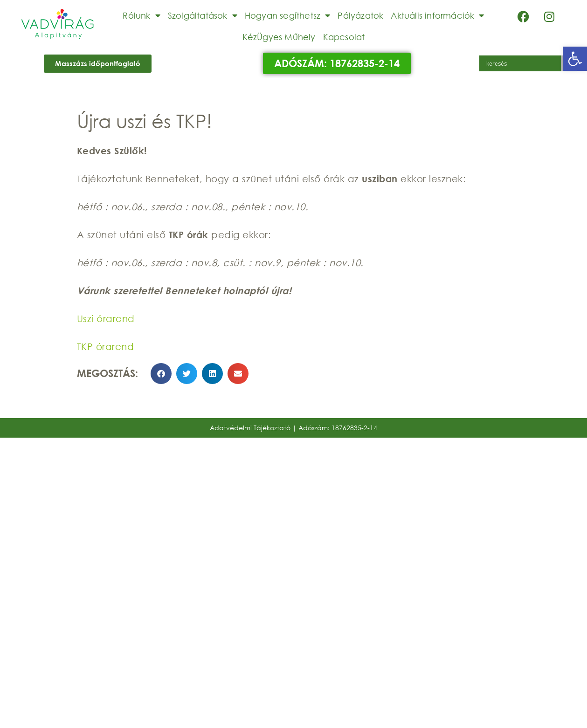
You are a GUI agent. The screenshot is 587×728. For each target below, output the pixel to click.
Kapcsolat (344, 37)
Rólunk (141, 15)
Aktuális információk (437, 15)
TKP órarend (105, 346)
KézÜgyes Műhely (279, 37)
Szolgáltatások (202, 15)
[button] (575, 59)
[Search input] (522, 63)
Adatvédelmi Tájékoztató (250, 427)
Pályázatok (360, 15)
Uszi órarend (106, 318)
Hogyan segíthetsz (288, 15)
